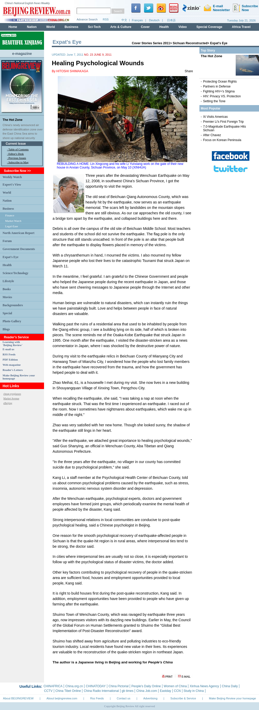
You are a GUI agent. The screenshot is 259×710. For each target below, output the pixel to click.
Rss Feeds (97, 698)
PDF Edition (10, 359)
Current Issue (16, 143)
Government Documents (19, 249)
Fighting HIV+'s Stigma (219, 91)
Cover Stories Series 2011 (151, 43)
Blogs (6, 329)
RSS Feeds (9, 354)
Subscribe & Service (183, 698)
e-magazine (22, 54)
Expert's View (12, 184)
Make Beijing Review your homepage (232, 698)
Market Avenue (11, 398)
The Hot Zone (13, 120)
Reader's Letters (13, 369)
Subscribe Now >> (17, 171)
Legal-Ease (11, 226)
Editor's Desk (16, 153)
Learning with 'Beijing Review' (13, 343)
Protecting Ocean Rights (220, 81)
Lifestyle (8, 281)
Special (7, 313)
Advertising (150, 698)
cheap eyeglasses (12, 393)
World (7, 192)
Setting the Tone (214, 101)
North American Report (18, 233)
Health (7, 265)
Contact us (124, 698)
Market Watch (13, 220)
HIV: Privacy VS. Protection (222, 96)
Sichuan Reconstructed (190, 43)
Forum (7, 241)
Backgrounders (13, 305)
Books (7, 289)
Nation (7, 200)
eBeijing (7, 403)
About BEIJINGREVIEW (18, 698)
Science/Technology (15, 273)
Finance (9, 215)
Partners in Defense (217, 86)
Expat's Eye (10, 257)
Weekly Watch (12, 177)
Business (8, 208)
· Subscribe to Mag (17, 162)
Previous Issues (17, 157)
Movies (7, 297)
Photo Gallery (12, 321)
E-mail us (8, 349)
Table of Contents (18, 149)
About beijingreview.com (62, 698)
